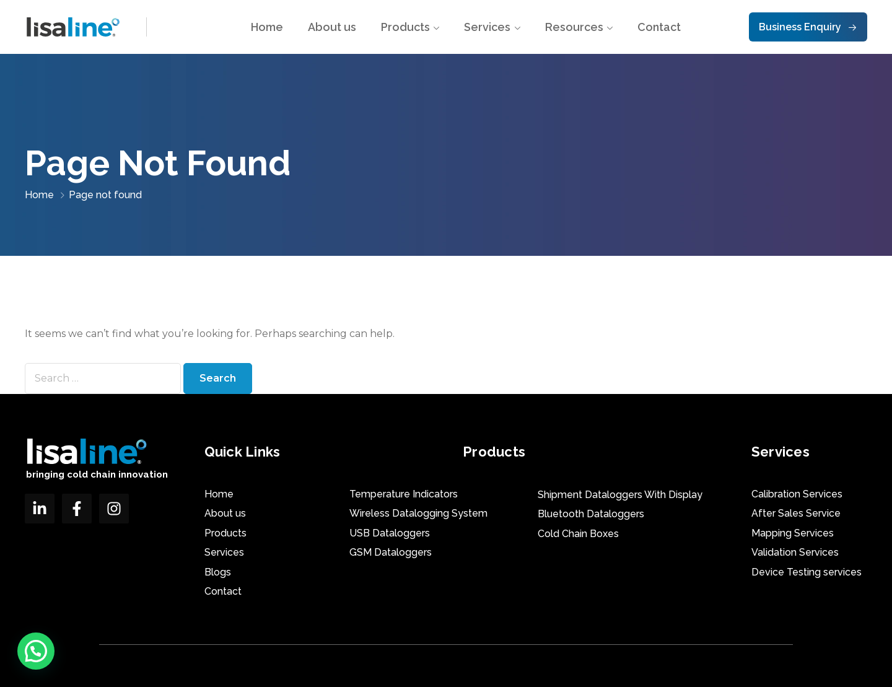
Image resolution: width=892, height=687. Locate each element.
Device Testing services (806, 572)
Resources (574, 26)
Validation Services (795, 552)
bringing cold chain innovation (97, 474)
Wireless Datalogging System (418, 513)
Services (487, 26)
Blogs (217, 572)
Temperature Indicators (403, 494)
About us (332, 26)
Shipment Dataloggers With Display (620, 495)
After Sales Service (796, 513)
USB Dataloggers (389, 533)
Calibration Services (796, 494)
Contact (659, 26)
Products (405, 26)
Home (267, 26)
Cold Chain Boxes (578, 534)
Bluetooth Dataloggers (591, 514)
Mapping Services (792, 533)
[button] (36, 651)
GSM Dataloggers (390, 552)
